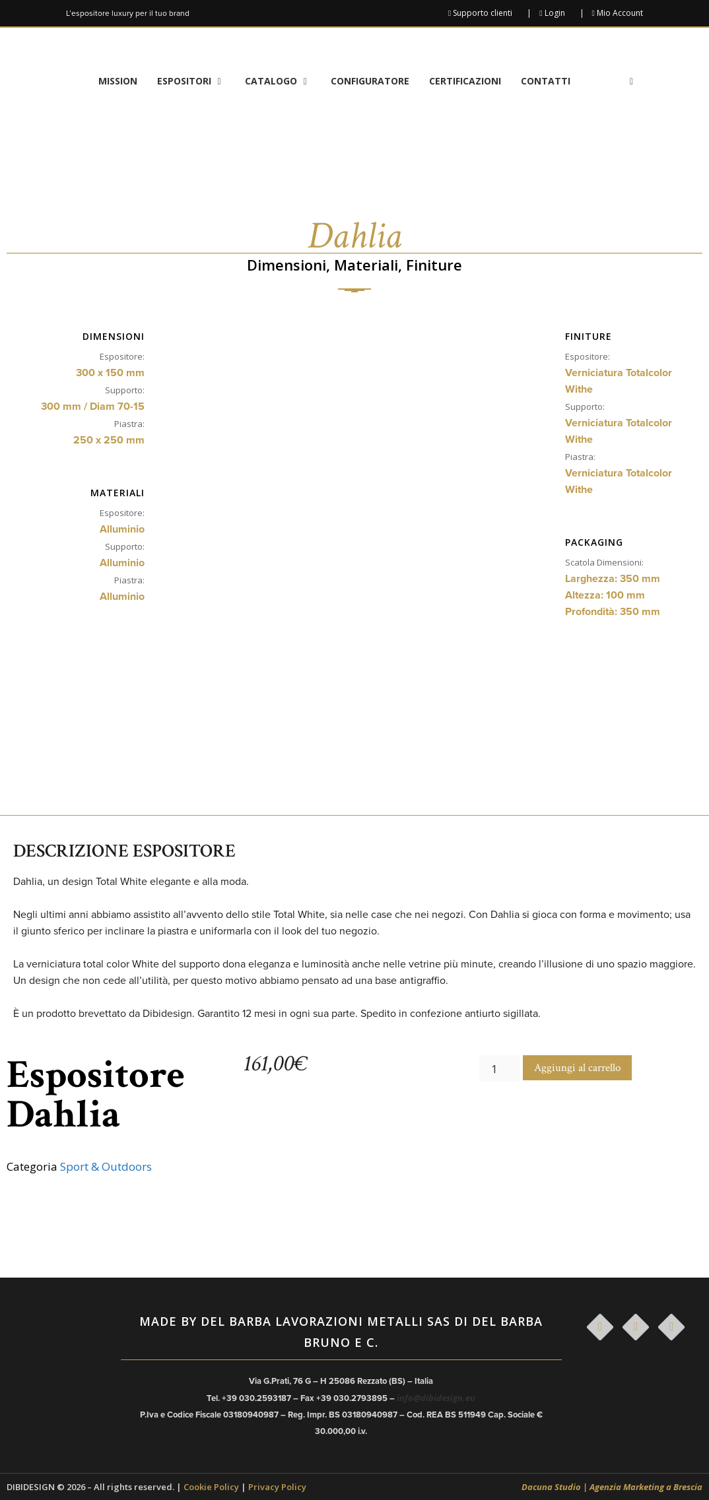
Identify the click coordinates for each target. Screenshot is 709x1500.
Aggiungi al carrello (577, 1067)
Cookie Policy (211, 1487)
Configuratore (370, 81)
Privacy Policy (277, 1487)
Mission (117, 81)
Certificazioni (465, 81)
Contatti (545, 81)
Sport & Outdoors (106, 1166)
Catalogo (283, 81)
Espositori (196, 81)
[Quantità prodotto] (499, 1068)
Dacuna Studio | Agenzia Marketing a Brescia (612, 1487)
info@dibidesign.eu (436, 1398)
